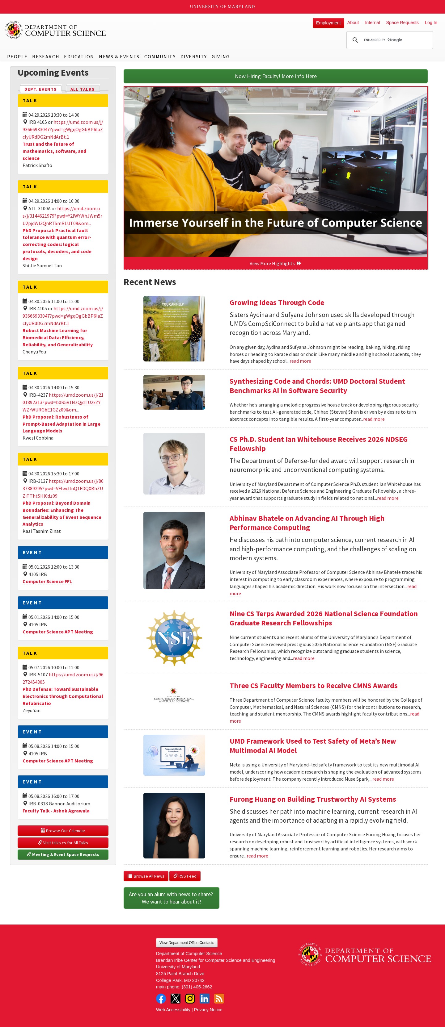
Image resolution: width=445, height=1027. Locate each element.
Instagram (190, 999)
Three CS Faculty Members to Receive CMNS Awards (314, 685)
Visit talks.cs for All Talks (63, 842)
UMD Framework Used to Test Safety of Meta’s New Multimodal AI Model (313, 745)
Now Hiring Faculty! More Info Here (276, 76)
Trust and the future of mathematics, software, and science (54, 151)
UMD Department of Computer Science (56, 30)
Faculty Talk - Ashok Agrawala (56, 811)
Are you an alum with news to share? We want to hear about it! (171, 898)
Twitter (175, 999)
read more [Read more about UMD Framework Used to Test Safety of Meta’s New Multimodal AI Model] (383, 779)
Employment (328, 22)
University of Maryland (222, 6)
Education (79, 56)
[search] (388, 40)
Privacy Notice (208, 1009)
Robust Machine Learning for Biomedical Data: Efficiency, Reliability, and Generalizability (58, 337)
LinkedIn (205, 999)
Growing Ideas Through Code (277, 302)
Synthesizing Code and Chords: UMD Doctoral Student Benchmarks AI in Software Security (317, 385)
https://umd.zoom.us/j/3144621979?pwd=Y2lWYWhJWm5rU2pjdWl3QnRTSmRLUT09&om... (62, 215)
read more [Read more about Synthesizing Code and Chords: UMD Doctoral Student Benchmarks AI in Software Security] (374, 419)
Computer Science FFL (47, 581)
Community (160, 56)
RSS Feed (185, 876)
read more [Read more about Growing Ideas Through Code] (300, 361)
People (17, 56)
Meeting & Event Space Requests (63, 854)
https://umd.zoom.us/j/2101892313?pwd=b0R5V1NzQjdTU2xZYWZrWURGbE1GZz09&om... (63, 402)
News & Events (119, 56)
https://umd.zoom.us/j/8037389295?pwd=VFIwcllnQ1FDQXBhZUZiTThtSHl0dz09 (63, 488)
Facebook (161, 999)
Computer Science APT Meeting (58, 631)
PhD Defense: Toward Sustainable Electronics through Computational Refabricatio (63, 696)
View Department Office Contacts (186, 943)
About (353, 22)
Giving (221, 56)
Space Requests (402, 22)
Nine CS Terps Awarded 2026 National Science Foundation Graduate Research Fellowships (324, 618)
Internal (372, 22)
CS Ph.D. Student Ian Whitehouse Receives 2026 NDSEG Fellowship (319, 443)
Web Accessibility (173, 1009)
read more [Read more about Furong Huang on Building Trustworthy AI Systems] (257, 856)
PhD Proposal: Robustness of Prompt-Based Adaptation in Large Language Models (61, 424)
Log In (431, 22)
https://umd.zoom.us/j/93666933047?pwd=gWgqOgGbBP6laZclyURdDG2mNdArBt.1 (63, 129)
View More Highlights (276, 263)
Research (45, 56)
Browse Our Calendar (63, 830)
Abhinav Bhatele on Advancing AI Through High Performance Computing (307, 522)
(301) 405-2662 (197, 986)
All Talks (82, 89)
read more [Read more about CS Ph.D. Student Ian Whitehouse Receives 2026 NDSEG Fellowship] (388, 498)
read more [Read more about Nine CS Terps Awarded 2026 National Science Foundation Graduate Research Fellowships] (304, 658)
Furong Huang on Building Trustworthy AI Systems (313, 799)
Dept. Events (43, 89)
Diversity (193, 56)
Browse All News (146, 876)
